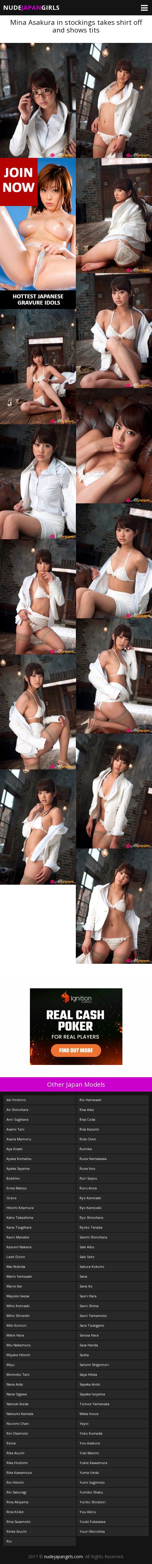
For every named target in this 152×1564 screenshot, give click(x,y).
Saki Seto (87, 1256)
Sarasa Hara (89, 1335)
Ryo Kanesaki (90, 1198)
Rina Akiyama (17, 1502)
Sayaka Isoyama (92, 1394)
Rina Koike (15, 1511)
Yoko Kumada (91, 1433)
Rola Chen (88, 1139)
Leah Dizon (15, 1256)
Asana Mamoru (18, 1139)
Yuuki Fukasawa (92, 1521)
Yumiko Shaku (91, 1492)
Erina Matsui (16, 1188)
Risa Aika (87, 1109)
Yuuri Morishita (92, 1531)
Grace (11, 1198)
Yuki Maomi (89, 1453)
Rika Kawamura (19, 1472)
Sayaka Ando (90, 1384)
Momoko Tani (17, 1374)
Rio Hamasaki (90, 1099)
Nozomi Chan (17, 1423)
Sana (83, 1276)
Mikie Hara (15, 1335)
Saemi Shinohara (93, 1237)
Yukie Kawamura (93, 1462)
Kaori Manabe (17, 1237)
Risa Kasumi (89, 1129)
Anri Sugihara (17, 1119)
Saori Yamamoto (93, 1315)
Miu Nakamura (18, 1345)
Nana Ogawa (16, 1394)
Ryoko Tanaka (91, 1227)
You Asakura (90, 1443)
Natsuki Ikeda (17, 1404)
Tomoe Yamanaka (94, 1404)
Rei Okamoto (17, 1433)
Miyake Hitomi (18, 1354)
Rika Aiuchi (15, 1453)
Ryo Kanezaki (90, 1207)
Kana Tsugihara (18, 1227)
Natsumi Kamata (19, 1413)
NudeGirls (31, 7)
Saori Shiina (89, 1305)
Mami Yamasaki (19, 1276)
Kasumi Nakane (19, 1247)
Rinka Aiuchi (16, 1531)
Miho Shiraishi (18, 1315)
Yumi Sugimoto (92, 1482)
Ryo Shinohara (91, 1217)
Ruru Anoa (88, 1188)
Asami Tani (15, 1129)
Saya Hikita (88, 1374)
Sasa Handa (89, 1345)
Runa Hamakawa (93, 1158)
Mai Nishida (15, 1266)
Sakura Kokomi (92, 1266)
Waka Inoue (89, 1413)
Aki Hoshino (16, 1099)
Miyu (10, 1364)
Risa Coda (87, 1119)
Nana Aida (14, 1384)
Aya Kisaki (14, 1148)
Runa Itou (87, 1168)
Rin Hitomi (15, 1482)
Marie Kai (14, 1286)
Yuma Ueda (89, 1472)
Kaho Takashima (19, 1217)
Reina (11, 1443)
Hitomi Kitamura (20, 1207)
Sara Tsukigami (92, 1325)
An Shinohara (17, 1109)
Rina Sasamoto (18, 1521)
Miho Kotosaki (18, 1305)
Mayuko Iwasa (17, 1296)
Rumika (86, 1148)
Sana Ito (86, 1286)
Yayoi (84, 1423)
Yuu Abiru (88, 1511)
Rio (9, 1541)
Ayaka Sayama (18, 1168)
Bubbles (13, 1178)
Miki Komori (16, 1325)
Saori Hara (88, 1296)
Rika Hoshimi (17, 1462)
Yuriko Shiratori (92, 1502)
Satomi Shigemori (94, 1364)
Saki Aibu (87, 1247)
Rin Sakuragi (16, 1492)
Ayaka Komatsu (18, 1158)
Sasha (84, 1354)
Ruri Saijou (88, 1178)
